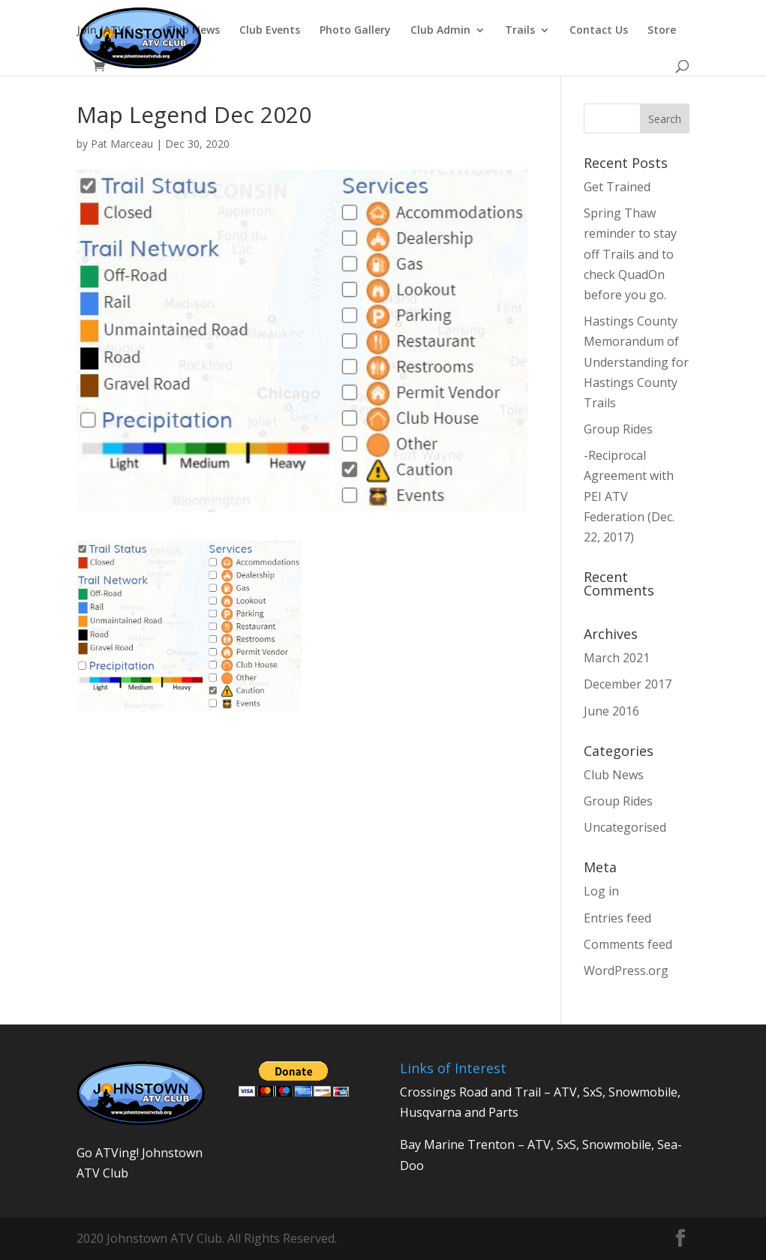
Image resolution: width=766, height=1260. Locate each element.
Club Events (269, 31)
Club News (193, 31)
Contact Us (598, 31)
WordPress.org (626, 970)
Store (661, 31)
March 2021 (617, 658)
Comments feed (628, 944)
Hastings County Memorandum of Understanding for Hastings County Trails (636, 362)
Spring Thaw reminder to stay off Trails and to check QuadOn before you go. (630, 254)
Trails (520, 31)
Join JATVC (104, 31)
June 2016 (611, 711)
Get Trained (617, 186)
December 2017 (627, 684)
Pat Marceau (122, 143)
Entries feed (617, 918)
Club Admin (440, 31)
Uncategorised (625, 827)
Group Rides (618, 429)
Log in (601, 891)
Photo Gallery (355, 31)
